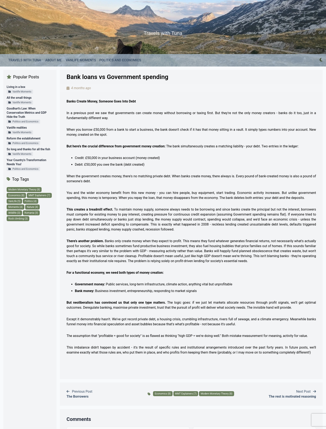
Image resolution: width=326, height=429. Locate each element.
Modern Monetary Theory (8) (24, 189)
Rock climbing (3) (18, 218)
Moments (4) (15, 207)
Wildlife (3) (14, 212)
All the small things (19, 97)
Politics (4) (31, 201)
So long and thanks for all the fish (28, 149)
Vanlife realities (17, 127)
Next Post (292, 394)
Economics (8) (16, 195)
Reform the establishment (23, 138)
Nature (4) (32, 207)
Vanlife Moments (19, 91)
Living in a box (16, 87)
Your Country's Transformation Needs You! (26, 162)
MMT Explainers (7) (39, 195)
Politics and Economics (23, 121)
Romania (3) (31, 212)
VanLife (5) (14, 201)
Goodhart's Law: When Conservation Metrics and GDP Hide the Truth (27, 112)
